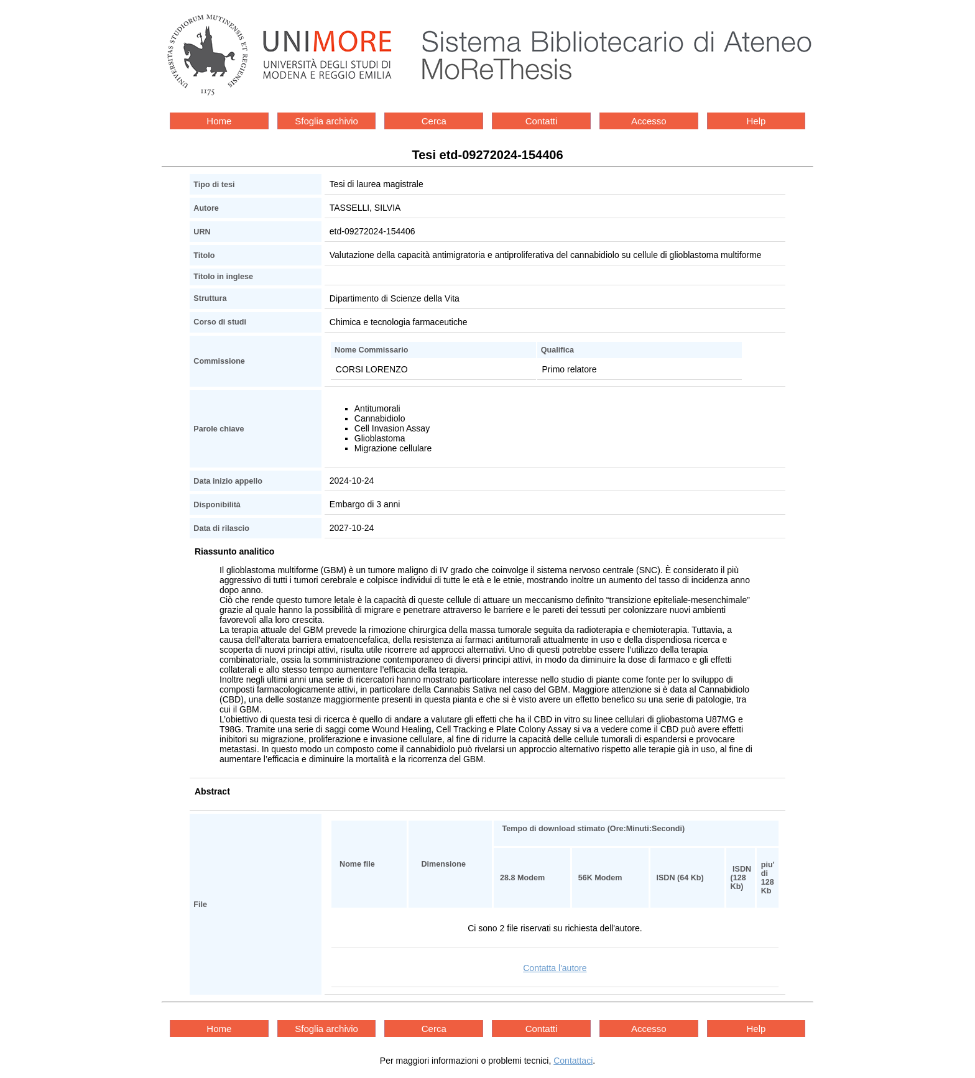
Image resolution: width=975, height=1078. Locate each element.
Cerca (434, 121)
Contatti (541, 121)
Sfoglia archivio (326, 121)
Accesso (649, 121)
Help (756, 121)
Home (218, 121)
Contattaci (573, 1061)
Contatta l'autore (554, 968)
